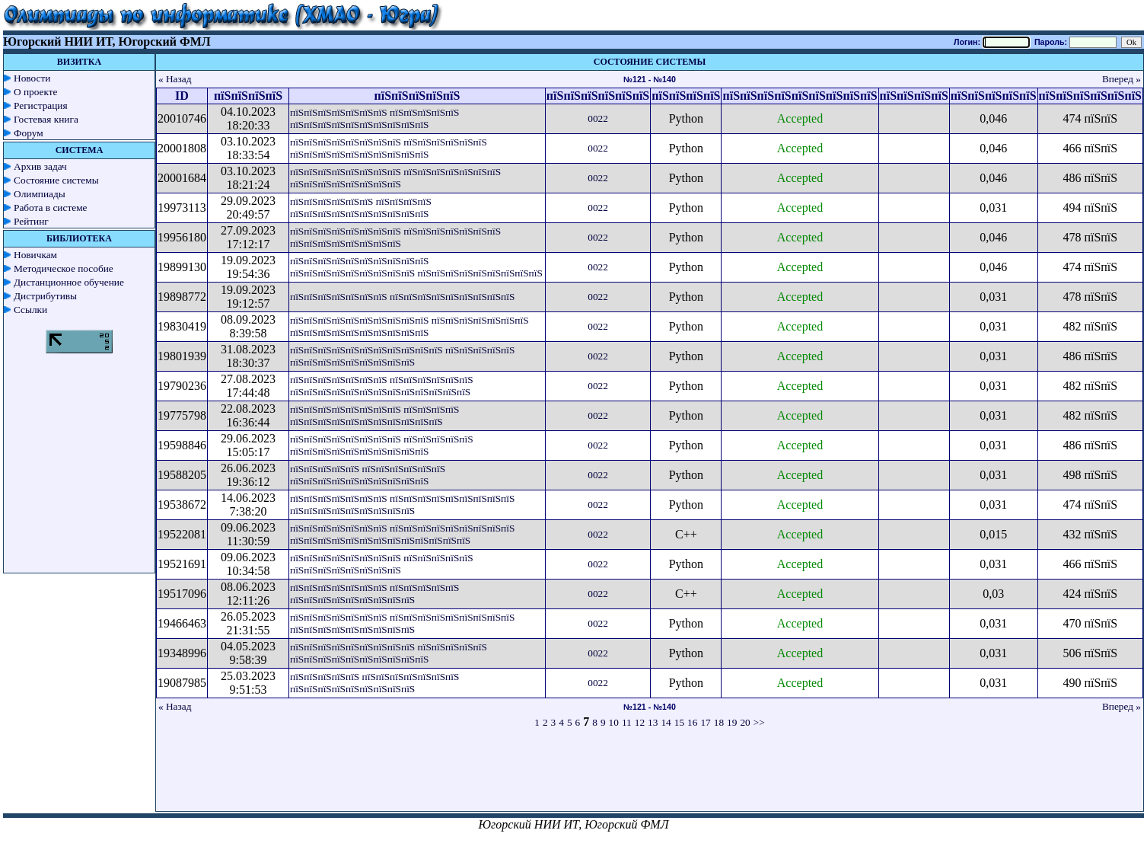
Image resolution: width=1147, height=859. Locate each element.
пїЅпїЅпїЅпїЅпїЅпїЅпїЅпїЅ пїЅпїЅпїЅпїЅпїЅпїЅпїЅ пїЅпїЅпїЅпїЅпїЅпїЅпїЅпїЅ (395, 178)
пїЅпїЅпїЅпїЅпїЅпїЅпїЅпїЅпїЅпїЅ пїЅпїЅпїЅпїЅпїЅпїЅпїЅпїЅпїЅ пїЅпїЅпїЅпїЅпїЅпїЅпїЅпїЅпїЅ (416, 267)
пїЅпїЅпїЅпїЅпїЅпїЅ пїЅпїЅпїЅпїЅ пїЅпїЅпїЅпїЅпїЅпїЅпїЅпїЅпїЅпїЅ (361, 207)
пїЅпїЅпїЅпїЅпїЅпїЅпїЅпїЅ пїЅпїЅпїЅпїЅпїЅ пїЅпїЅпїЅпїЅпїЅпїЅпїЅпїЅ (381, 564)
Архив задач (40, 166)
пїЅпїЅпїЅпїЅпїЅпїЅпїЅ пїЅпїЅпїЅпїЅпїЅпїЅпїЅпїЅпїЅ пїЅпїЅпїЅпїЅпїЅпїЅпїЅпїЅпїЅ (402, 504)
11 (627, 722)
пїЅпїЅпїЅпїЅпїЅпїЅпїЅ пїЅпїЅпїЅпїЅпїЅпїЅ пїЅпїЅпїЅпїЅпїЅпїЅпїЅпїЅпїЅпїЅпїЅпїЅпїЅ (381, 386)
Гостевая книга (46, 119)
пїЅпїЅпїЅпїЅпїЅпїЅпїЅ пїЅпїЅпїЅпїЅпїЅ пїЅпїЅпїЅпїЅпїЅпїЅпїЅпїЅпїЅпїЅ (374, 118)
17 (705, 722)
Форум (28, 133)
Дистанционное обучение (69, 282)
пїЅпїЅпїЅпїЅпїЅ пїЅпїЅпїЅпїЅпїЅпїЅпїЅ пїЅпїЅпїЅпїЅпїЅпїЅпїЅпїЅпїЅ (374, 683)
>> (759, 722)
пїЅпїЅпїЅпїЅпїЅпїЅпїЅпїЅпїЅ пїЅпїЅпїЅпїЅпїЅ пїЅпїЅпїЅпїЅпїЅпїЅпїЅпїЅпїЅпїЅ (388, 653)
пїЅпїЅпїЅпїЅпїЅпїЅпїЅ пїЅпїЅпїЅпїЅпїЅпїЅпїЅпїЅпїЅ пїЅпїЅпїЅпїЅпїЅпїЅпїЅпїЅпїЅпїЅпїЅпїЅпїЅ (402, 534)
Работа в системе (51, 207)
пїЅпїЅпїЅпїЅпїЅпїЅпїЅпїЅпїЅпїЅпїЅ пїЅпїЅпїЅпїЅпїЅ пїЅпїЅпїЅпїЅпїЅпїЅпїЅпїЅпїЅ (402, 356)
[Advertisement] (650, 776)
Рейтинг (31, 221)
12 (640, 722)
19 (732, 722)
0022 (598, 118)
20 (745, 722)
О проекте (36, 91)
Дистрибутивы (45, 296)
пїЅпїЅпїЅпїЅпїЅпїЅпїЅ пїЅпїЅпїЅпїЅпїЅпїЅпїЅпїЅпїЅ (402, 296)
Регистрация (41, 105)
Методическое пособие (63, 268)
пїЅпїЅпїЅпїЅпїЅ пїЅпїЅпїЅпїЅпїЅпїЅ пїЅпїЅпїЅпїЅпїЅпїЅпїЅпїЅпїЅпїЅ (367, 475)
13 (653, 722)
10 (614, 722)
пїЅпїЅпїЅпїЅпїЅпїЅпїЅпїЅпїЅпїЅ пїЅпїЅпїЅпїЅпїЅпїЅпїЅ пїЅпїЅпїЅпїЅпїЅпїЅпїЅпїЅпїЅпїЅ (409, 326)
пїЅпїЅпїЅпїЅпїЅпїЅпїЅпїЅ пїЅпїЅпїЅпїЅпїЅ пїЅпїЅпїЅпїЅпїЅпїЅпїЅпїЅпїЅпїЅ (381, 445)
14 (666, 722)
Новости (32, 78)
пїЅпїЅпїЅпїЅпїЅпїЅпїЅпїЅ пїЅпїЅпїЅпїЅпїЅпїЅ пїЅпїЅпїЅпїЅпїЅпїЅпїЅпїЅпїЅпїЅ (388, 148)
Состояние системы (56, 180)
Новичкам (35, 254)
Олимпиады (39, 194)
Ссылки (30, 309)
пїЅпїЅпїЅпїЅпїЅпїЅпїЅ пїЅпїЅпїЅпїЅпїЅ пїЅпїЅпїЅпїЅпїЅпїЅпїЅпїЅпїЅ (374, 593)
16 (692, 722)
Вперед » (1121, 79)
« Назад (175, 79)
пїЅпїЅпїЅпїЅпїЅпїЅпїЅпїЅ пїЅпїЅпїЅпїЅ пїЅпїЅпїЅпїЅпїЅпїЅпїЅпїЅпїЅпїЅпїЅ (374, 415)
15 (679, 722)
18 (719, 722)
